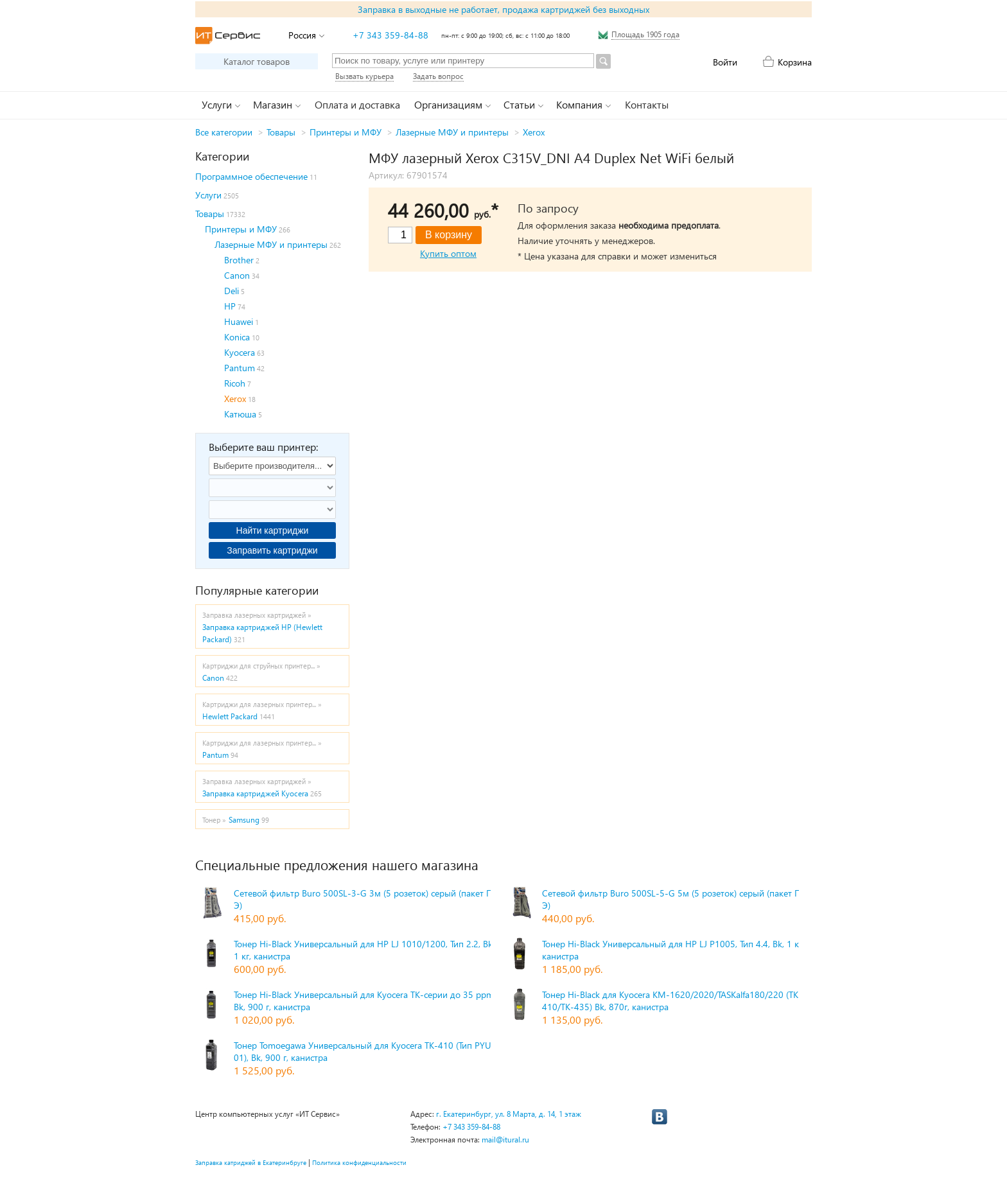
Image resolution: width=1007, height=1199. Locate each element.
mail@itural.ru (505, 1139)
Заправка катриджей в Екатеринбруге (250, 1162)
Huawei (238, 321)
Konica (237, 337)
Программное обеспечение (251, 176)
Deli (231, 290)
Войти (725, 62)
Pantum (239, 368)
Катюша (240, 414)
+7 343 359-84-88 (390, 35)
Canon (237, 275)
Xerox (534, 132)
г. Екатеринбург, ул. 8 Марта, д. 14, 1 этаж (508, 1114)
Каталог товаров (256, 61)
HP (230, 306)
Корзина (795, 62)
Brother (239, 260)
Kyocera (239, 352)
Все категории (223, 132)
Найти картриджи (272, 530)
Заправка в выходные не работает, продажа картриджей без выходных (503, 9)
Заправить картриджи (272, 550)
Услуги (208, 195)
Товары (281, 132)
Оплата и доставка (357, 104)
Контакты (647, 104)
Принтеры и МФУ (345, 132)
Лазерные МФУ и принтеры (452, 132)
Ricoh (234, 383)
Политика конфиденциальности (359, 1162)
